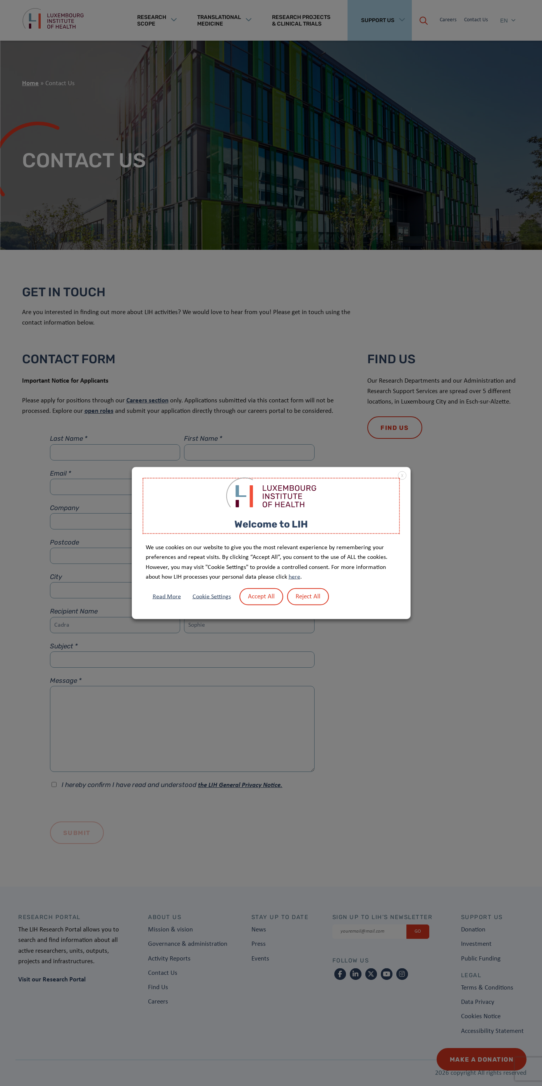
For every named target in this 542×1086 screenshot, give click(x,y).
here (294, 577)
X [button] (402, 476)
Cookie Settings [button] (212, 596)
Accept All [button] (261, 596)
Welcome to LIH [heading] (271, 524)
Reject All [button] (308, 596)
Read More (167, 596)
